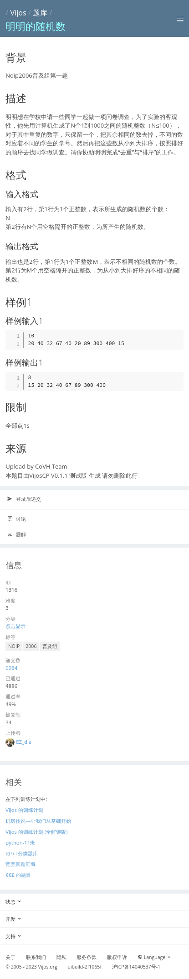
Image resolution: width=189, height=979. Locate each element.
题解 (16, 534)
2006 (31, 646)
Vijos (18, 13)
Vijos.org (47, 967)
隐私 (61, 957)
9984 (11, 667)
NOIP (14, 646)
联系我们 (36, 957)
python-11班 (20, 842)
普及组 (49, 646)
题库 (40, 13)
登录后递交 (24, 499)
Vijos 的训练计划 (24, 809)
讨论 (16, 519)
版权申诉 (117, 957)
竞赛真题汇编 (20, 863)
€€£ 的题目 (18, 874)
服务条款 (87, 957)
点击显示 (15, 626)
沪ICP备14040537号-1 (136, 967)
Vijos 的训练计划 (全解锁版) (36, 831)
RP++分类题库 (21, 853)
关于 (10, 957)
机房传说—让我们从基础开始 (38, 820)
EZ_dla (23, 741)
